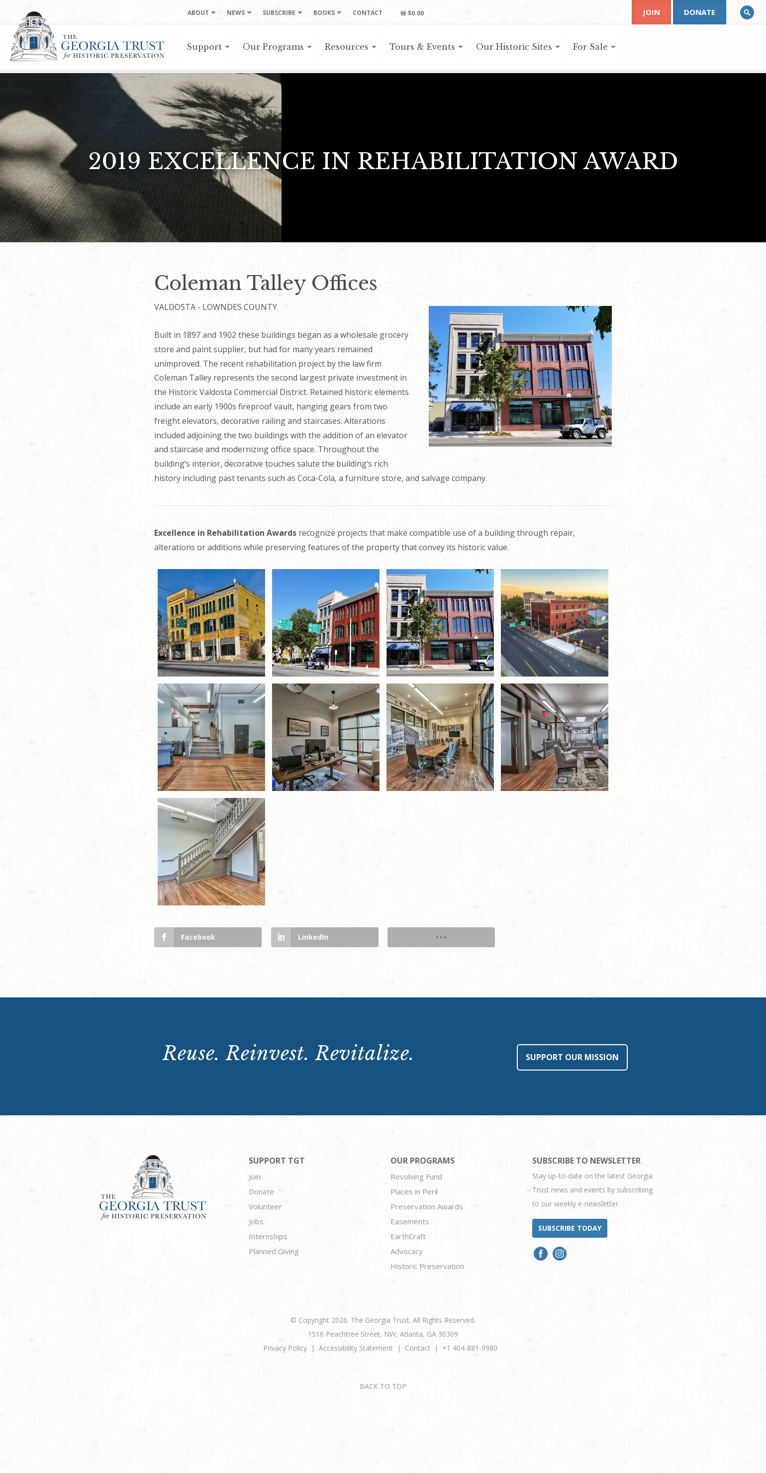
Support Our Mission (572, 1057)
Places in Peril (414, 1191)
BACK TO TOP (383, 1386)
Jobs (256, 1221)
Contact (417, 1348)
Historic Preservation (427, 1266)
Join (651, 12)
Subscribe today (569, 1228)
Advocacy (406, 1251)
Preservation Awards (426, 1206)
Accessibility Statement (356, 1348)
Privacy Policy (285, 1348)
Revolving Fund (416, 1176)
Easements (409, 1221)
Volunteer (265, 1206)
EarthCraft (408, 1236)
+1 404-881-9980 (469, 1348)
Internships (268, 1236)
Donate (699, 12)
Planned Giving (274, 1251)
